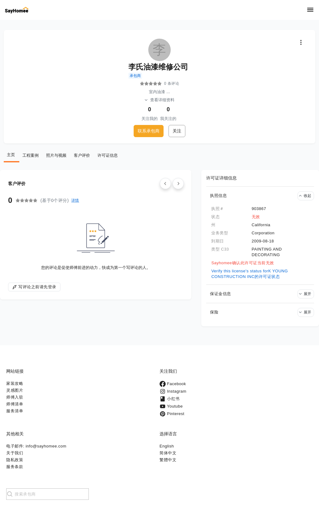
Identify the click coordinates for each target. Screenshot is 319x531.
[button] (260, 196)
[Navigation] (310, 10)
